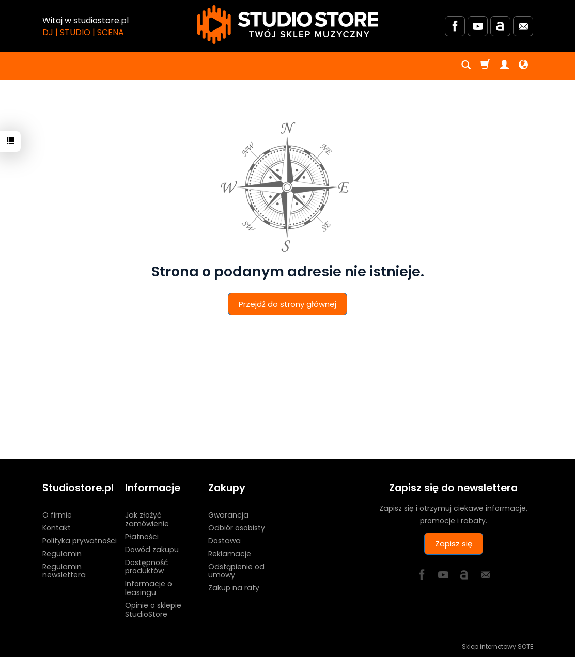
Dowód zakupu (152, 549)
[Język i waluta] (523, 66)
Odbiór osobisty (236, 528)
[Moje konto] (504, 66)
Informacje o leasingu (148, 588)
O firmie (57, 515)
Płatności (142, 536)
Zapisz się (453, 543)
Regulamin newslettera (64, 571)
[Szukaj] (466, 66)
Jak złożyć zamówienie (147, 519)
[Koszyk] (485, 66)
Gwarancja (228, 515)
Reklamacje (229, 554)
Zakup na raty (233, 588)
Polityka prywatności (79, 541)
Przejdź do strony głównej (287, 304)
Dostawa (224, 541)
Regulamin (62, 554)
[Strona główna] (287, 24)
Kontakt (56, 528)
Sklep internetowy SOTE (497, 646)
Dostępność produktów (146, 566)
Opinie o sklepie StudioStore (153, 609)
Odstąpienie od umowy (236, 571)
